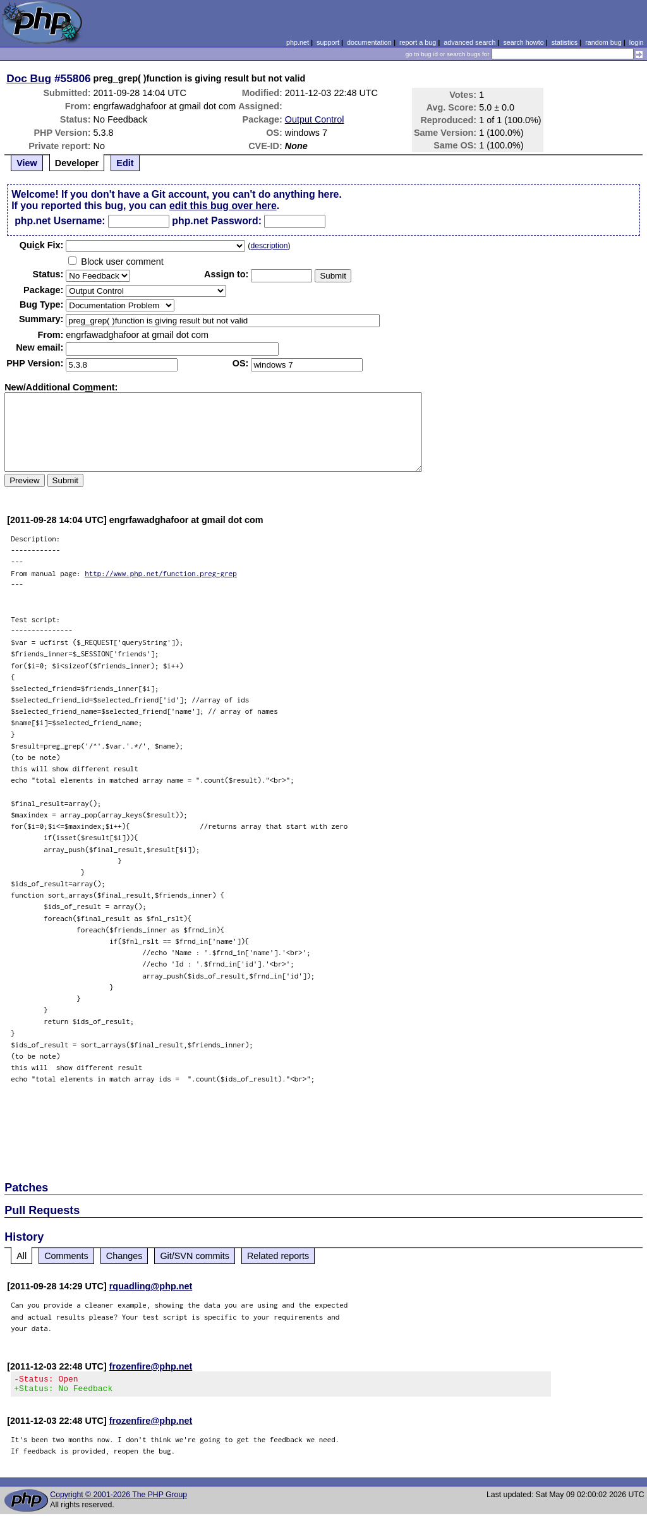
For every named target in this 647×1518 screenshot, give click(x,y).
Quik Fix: (42, 245)
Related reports (278, 1256)
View (26, 163)
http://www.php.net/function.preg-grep (161, 573)
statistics (564, 42)
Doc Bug (28, 78)
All (21, 1256)
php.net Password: (217, 220)
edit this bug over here (223, 205)
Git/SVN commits (194, 1256)
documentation (369, 42)
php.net (297, 42)
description (268, 245)
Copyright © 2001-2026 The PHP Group (118, 1498)
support (328, 42)
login (636, 42)
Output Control (314, 119)
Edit (124, 163)
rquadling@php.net (151, 1286)
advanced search (469, 42)
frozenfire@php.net (151, 1366)
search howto (523, 42)
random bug (603, 42)
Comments (66, 1256)
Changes (124, 1256)
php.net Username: (60, 220)
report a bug (417, 42)
